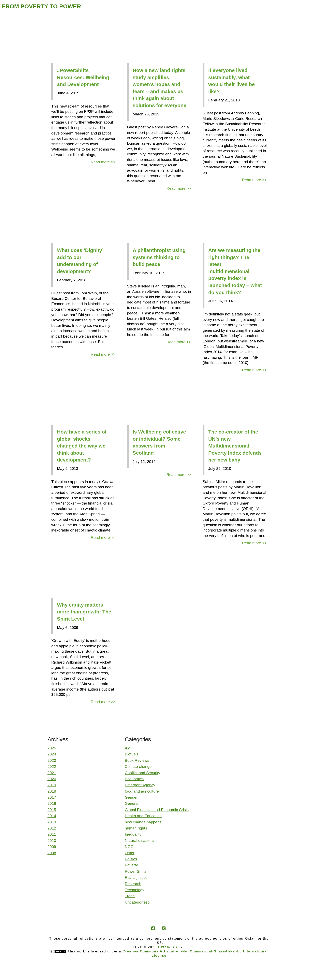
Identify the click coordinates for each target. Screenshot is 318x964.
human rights (136, 828)
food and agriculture (142, 791)
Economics (134, 779)
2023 (51, 760)
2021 (51, 773)
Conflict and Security (142, 773)
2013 (51, 822)
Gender (131, 797)
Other (129, 853)
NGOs (130, 847)
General (132, 803)
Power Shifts (135, 871)
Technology (134, 890)
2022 (51, 766)
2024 (51, 754)
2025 (51, 748)
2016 (51, 803)
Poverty (131, 865)
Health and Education (143, 816)
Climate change (138, 766)
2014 (51, 816)
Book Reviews (137, 760)
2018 (51, 791)
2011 (51, 834)
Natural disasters (139, 840)
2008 (51, 853)
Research (133, 884)
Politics (131, 859)
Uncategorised (137, 902)
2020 (51, 779)
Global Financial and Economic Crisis (157, 810)
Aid (127, 748)
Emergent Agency (140, 785)
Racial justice (136, 877)
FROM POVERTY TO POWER (41, 6)
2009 (51, 847)
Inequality (133, 834)
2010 (51, 840)
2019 (51, 785)
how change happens (143, 822)
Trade (130, 896)
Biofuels (132, 754)
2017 (51, 797)
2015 (51, 810)
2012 (51, 828)
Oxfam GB (167, 947)
